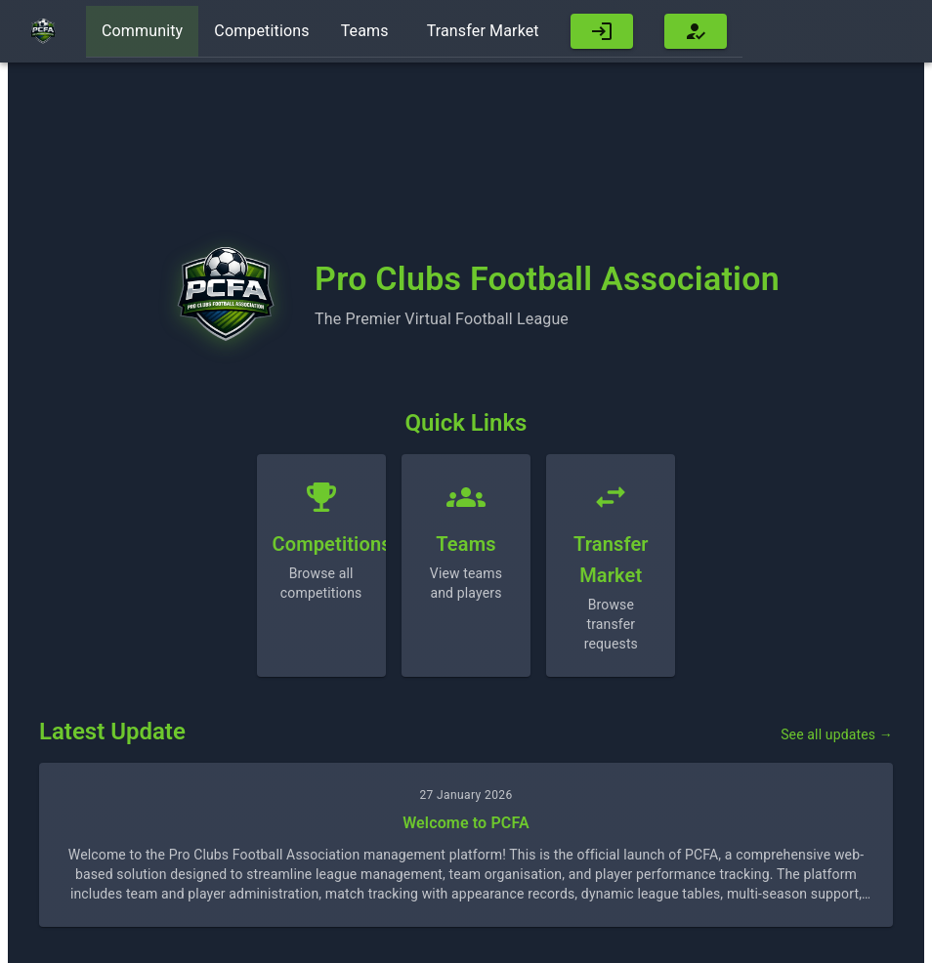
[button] (602, 32)
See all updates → (837, 734)
